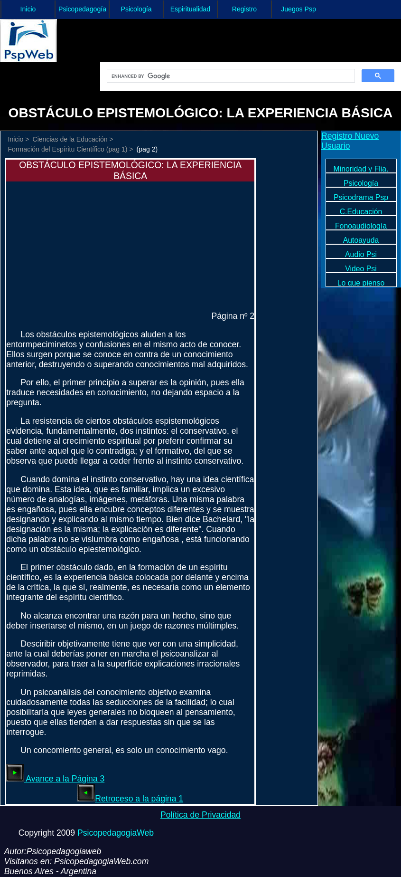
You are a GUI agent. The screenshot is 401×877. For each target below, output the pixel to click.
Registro (244, 9)
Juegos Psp (298, 9)
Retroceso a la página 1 (130, 798)
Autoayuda (361, 240)
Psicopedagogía (82, 9)
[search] (230, 76)
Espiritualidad (190, 9)
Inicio (28, 9)
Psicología (136, 9)
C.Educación (361, 212)
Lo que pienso (360, 283)
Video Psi (361, 269)
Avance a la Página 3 (55, 778)
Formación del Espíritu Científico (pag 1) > (70, 149)
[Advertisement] (77, 240)
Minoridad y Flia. (360, 169)
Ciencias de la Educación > (73, 139)
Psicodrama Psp (361, 197)
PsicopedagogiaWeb (115, 833)
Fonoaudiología (361, 226)
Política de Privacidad (200, 815)
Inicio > (18, 139)
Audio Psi (361, 254)
